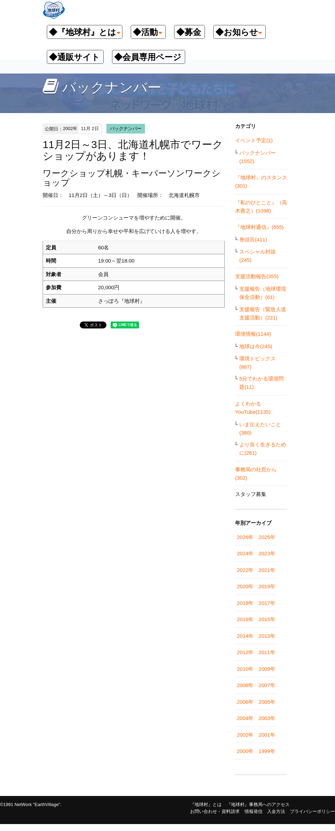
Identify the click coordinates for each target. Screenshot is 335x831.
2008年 (245, 685)
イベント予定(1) (254, 140)
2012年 (245, 652)
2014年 (245, 636)
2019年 (267, 586)
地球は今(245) (255, 346)
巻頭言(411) (253, 239)
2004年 (245, 718)
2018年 (245, 603)
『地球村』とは (206, 804)
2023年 (267, 553)
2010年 (245, 669)
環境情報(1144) (253, 334)
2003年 (267, 718)
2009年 (267, 669)
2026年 (245, 537)
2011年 (267, 652)
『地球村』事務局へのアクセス (258, 804)
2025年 (267, 537)
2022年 (245, 570)
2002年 (245, 735)
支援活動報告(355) (256, 276)
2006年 (245, 702)
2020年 (245, 586)
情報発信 (253, 811)
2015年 (267, 619)
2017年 (267, 603)
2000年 (245, 751)
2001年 (267, 735)
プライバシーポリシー (312, 811)
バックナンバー (125, 128)
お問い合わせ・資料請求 (215, 811)
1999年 (267, 751)
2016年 (245, 619)
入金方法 (276, 811)
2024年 (245, 553)
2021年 (267, 570)
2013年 (267, 636)
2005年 (267, 702)
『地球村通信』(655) (259, 227)
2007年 (267, 685)
